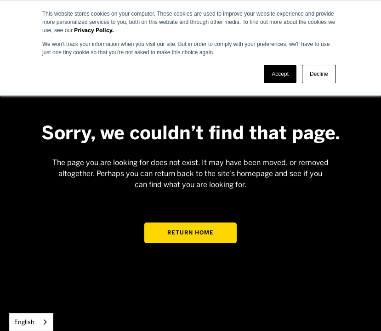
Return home (190, 232)
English (24, 322)
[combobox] (31, 322)
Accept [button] (280, 74)
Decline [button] (319, 74)
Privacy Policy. (94, 30)
